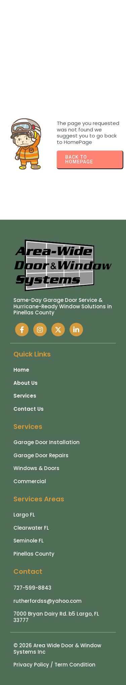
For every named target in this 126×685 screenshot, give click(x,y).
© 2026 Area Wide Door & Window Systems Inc (57, 648)
